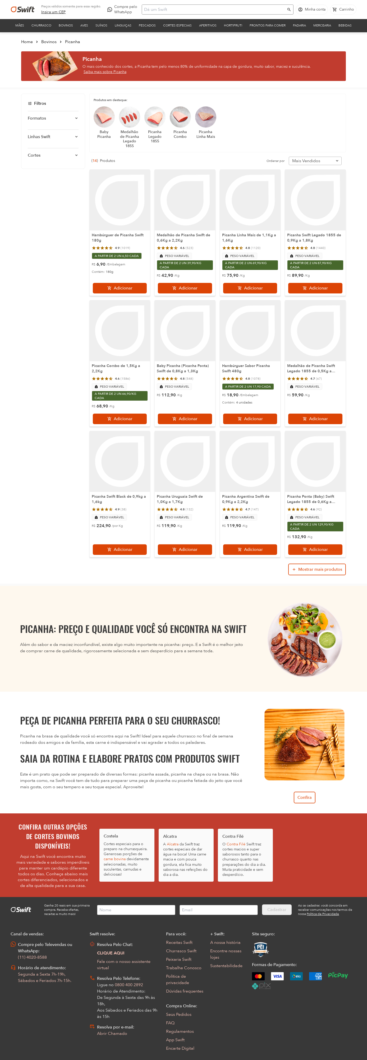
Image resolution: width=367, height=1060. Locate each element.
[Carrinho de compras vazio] (343, 9)
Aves (84, 25)
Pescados (147, 25)
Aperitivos (208, 25)
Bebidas (345, 25)
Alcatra (172, 844)
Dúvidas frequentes (184, 991)
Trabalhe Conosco (183, 968)
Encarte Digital (180, 1048)
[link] (53, 12)
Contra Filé (236, 844)
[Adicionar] (120, 288)
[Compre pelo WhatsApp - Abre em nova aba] (123, 9)
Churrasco (41, 25)
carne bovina (115, 859)
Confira (304, 797)
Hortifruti (233, 25)
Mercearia (322, 25)
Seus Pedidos (178, 1014)
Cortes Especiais (177, 25)
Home (27, 42)
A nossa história (225, 942)
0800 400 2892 (129, 985)
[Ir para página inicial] (23, 9)
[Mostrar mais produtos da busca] (317, 569)
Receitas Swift (179, 942)
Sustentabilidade (226, 966)
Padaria (299, 25)
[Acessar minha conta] (312, 9)
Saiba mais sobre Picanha (105, 71)
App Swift (175, 1040)
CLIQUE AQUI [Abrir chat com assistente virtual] (111, 953)
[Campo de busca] (214, 9)
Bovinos (66, 25)
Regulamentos (180, 1031)
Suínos (101, 25)
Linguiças (123, 25)
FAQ (170, 1023)
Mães (19, 25)
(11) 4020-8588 (32, 957)
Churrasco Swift (181, 951)
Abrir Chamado (112, 1033)
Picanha (72, 42)
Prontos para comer (268, 25)
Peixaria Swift (178, 959)
